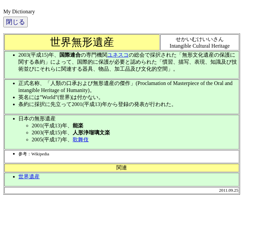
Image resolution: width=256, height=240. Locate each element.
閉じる (15, 21)
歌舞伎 (81, 139)
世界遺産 (29, 176)
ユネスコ (118, 55)
